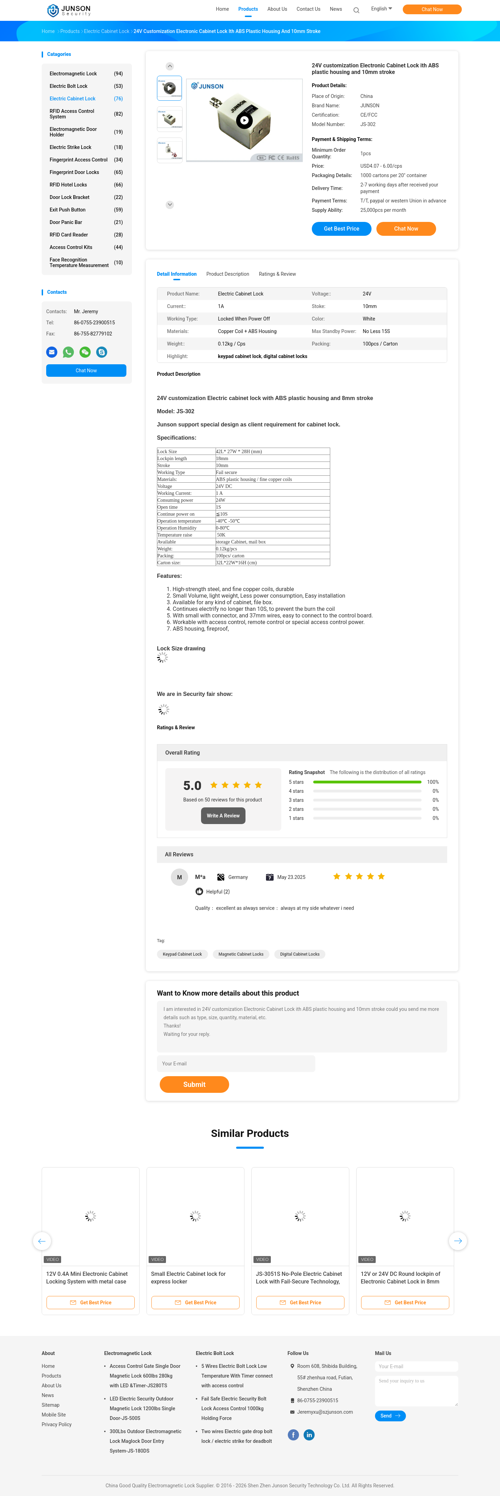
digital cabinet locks (299, 954)
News (48, 1395)
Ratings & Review (277, 274)
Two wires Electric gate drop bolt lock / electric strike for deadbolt (236, 1436)
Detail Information (177, 274)
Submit (194, 1084)
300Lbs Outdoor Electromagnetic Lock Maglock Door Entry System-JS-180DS (145, 1441)
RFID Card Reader (86, 234)
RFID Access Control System (86, 113)
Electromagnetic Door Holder (86, 132)
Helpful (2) (218, 892)
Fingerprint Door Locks (86, 172)
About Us (51, 1385)
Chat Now (432, 9)
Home (48, 1366)
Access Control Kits (86, 247)
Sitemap (50, 1405)
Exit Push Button (86, 209)
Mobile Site (54, 1415)
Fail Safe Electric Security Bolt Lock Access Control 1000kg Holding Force (233, 1408)
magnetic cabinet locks (241, 954)
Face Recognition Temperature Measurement (86, 262)
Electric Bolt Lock (86, 86)
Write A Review (223, 815)
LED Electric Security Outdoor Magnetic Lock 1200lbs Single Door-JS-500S (142, 1408)
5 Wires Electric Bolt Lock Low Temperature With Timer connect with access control (237, 1375)
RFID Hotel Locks (86, 184)
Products (51, 1376)
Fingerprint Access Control (86, 159)
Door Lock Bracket (86, 197)
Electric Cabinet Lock (86, 98)
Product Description (227, 274)
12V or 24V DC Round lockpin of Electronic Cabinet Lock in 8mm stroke (400, 1282)
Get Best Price (341, 228)
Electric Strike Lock (86, 147)
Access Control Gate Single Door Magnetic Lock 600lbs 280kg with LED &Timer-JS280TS (145, 1375)
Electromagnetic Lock (86, 73)
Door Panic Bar (86, 222)
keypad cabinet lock (182, 954)
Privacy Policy (57, 1424)
